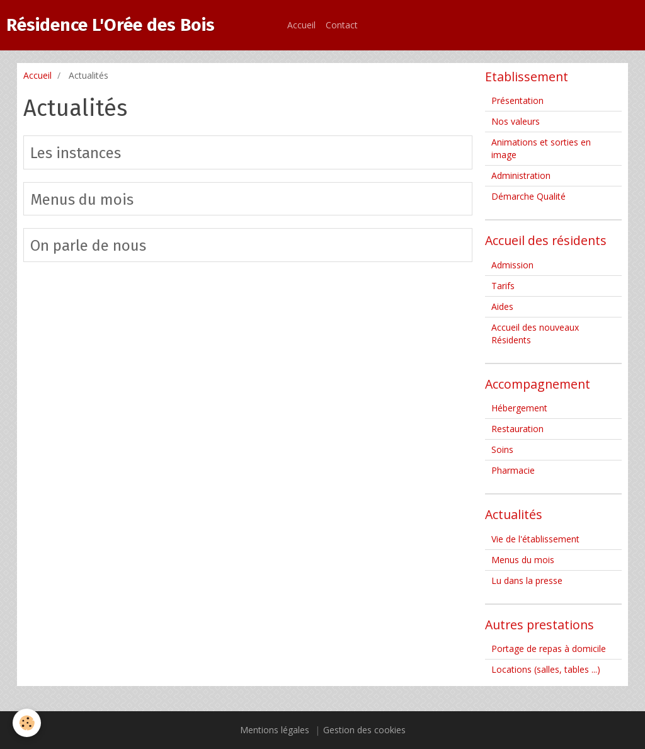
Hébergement (519, 408)
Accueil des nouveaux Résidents (535, 333)
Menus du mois (82, 199)
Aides (502, 306)
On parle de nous (88, 245)
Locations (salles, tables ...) (545, 669)
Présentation (517, 100)
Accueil (301, 25)
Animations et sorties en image (541, 148)
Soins (502, 449)
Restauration (517, 429)
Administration (521, 175)
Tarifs (503, 286)
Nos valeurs (515, 121)
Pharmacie (513, 470)
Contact (342, 25)
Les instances (75, 153)
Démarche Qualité (528, 196)
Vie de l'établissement (535, 539)
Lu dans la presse (526, 580)
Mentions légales (274, 730)
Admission (512, 265)
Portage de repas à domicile (548, 649)
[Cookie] (27, 723)
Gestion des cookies (364, 730)
